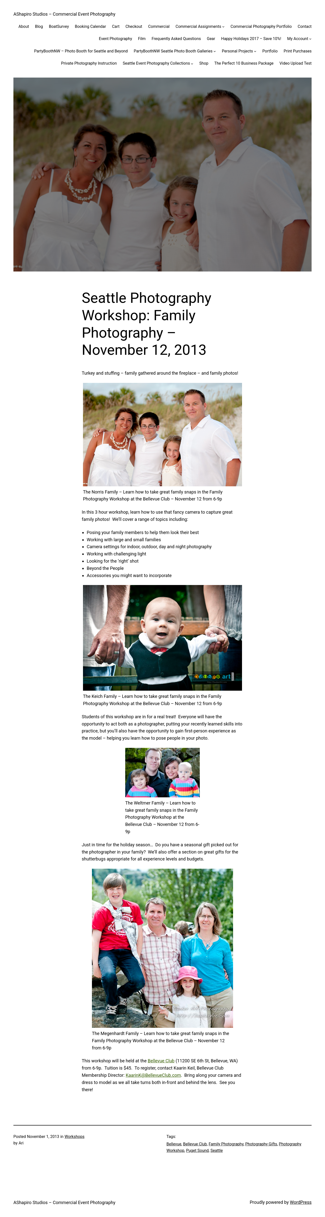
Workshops (74, 1136)
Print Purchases (298, 51)
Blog (39, 26)
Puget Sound (197, 1150)
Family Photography (226, 1144)
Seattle (216, 1150)
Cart (116, 26)
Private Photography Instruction (89, 63)
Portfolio (270, 51)
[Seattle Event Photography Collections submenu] (192, 63)
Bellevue (173, 1144)
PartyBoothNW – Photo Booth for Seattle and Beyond (81, 51)
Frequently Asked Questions (176, 38)
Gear (211, 38)
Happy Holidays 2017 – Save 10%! (251, 38)
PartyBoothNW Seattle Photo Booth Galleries (173, 51)
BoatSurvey (59, 26)
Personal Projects (237, 51)
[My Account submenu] (310, 39)
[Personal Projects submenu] (255, 51)
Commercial (158, 26)
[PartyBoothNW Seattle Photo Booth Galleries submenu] (214, 51)
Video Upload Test (296, 63)
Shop (203, 63)
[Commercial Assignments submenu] (223, 26)
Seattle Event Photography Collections (156, 63)
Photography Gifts (261, 1144)
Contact (305, 26)
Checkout (133, 26)
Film (142, 38)
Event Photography (115, 38)
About (23, 26)
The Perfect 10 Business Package (243, 63)
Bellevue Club (161, 1060)
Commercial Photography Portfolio (261, 26)
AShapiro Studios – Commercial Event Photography (64, 14)
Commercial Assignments (198, 26)
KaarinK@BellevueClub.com (153, 1075)
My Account (297, 38)
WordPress (301, 1202)
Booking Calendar (90, 26)
